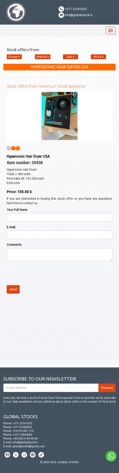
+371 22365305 (72, 9)
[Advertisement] (59, 328)
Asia (70, 56)
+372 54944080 (22, 434)
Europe (14, 56)
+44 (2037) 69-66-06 (25, 438)
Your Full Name (17, 210)
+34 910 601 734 (23, 430)
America (42, 56)
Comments (14, 244)
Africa (99, 56)
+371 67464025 (22, 427)
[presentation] (41, 273)
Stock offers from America (30, 86)
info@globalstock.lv (75, 15)
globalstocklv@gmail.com (29, 446)
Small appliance (71, 86)
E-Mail (11, 227)
